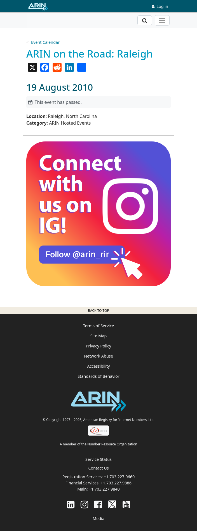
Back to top (98, 310)
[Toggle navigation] (162, 20)
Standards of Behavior (98, 376)
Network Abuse (98, 356)
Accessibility (98, 366)
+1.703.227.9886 (116, 483)
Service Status (98, 459)
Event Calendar (45, 42)
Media (98, 518)
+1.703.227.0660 (119, 476)
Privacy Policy (98, 346)
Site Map (98, 335)
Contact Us (98, 468)
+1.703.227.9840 (104, 489)
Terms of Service (98, 325)
